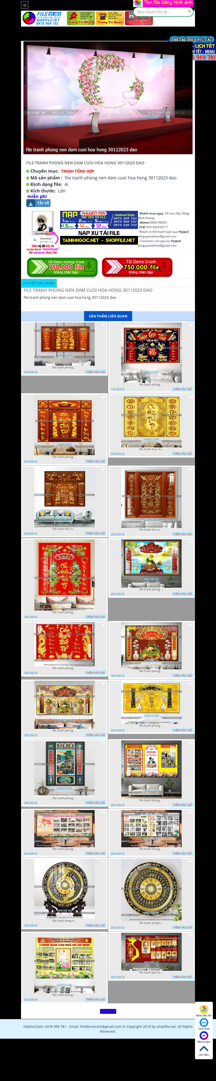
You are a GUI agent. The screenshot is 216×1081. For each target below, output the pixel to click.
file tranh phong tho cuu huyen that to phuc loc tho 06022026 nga (151, 384)
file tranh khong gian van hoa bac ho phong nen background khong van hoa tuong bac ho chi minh (151, 800)
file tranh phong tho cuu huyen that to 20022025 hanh (64, 798)
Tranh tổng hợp (77, 171)
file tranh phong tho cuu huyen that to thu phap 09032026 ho (64, 367)
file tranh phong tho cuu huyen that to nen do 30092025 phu (64, 668)
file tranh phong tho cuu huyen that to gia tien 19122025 (64, 730)
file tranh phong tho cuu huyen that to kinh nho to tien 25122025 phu (151, 671)
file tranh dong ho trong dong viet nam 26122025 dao (64, 920)
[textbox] (163, 12)
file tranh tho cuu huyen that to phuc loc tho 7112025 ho (64, 529)
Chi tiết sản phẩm (39, 283)
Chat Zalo (204, 1024)
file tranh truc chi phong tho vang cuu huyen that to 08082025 (151, 449)
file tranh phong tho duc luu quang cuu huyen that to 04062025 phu (151, 589)
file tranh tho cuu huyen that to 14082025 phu (151, 529)
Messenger (204, 1037)
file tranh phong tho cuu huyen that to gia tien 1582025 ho (151, 725)
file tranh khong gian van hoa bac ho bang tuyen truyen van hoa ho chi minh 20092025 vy (64, 995)
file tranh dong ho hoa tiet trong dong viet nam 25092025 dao (151, 923)
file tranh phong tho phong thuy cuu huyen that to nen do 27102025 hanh (64, 612)
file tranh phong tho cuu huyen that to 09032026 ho (64, 457)
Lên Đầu (204, 1050)
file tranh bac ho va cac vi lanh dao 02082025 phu (151, 972)
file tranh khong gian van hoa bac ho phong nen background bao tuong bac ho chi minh (151, 849)
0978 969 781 (204, 1011)
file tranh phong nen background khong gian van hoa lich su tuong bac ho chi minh (64, 849)
